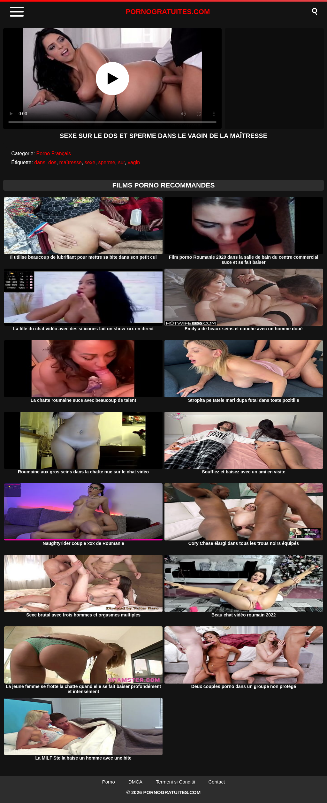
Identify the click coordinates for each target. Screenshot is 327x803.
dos (52, 162)
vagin (134, 162)
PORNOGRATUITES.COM (168, 12)
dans (39, 162)
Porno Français (53, 153)
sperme (106, 162)
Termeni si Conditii (175, 781)
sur (121, 162)
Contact (217, 781)
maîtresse (70, 162)
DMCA (135, 781)
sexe (90, 162)
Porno (108, 781)
